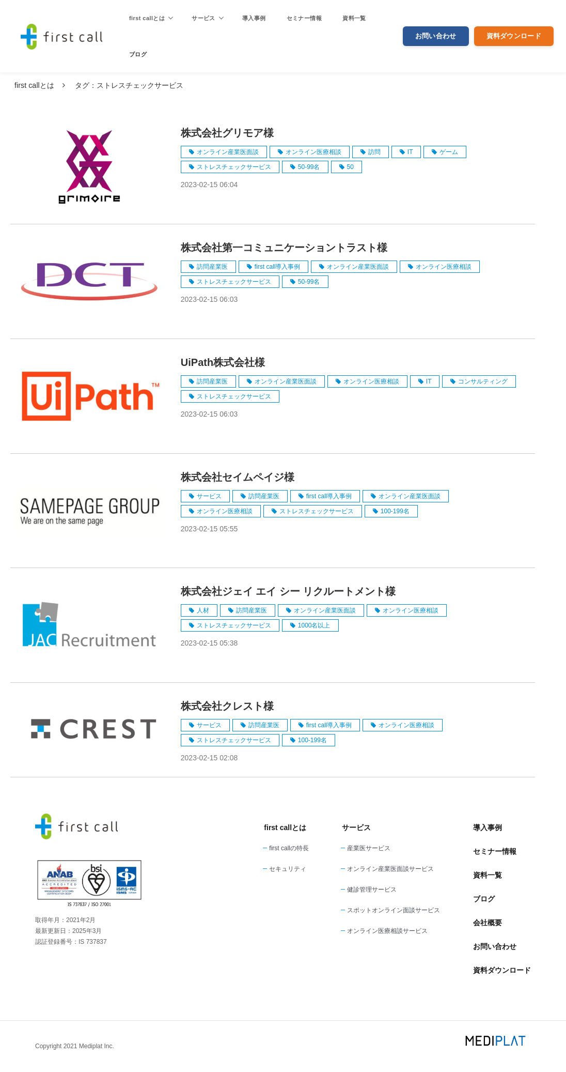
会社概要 (487, 922)
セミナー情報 (304, 18)
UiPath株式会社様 (223, 362)
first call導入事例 (278, 266)
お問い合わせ (436, 36)
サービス (203, 18)
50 (350, 167)
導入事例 (254, 18)
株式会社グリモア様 (227, 133)
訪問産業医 (212, 266)
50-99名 (309, 167)
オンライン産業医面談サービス (390, 869)
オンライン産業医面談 (228, 152)
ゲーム (448, 152)
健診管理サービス (372, 889)
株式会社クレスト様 (227, 706)
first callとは (147, 18)
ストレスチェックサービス (234, 167)
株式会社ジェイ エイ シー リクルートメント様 (288, 591)
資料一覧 (354, 18)
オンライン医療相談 (313, 152)
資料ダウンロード (513, 36)
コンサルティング (483, 381)
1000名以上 (314, 625)
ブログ (138, 54)
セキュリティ (287, 869)
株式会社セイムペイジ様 (237, 477)
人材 (203, 610)
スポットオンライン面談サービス (393, 910)
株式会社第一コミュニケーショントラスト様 (284, 247)
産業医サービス (368, 848)
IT (410, 152)
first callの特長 (289, 848)
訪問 (374, 152)
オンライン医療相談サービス (387, 931)
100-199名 (395, 511)
